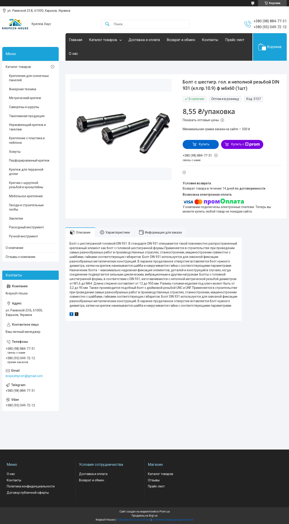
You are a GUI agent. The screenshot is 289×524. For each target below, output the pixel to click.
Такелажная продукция (26, 116)
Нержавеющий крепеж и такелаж (27, 127)
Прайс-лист (234, 40)
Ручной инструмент (23, 236)
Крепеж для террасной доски (26, 172)
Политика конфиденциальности (31, 486)
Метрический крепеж (25, 98)
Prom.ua (164, 511)
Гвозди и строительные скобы (26, 207)
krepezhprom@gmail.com (24, 376)
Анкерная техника (22, 89)
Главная (75, 40)
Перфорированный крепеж (29, 160)
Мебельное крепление (26, 196)
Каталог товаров (103, 40)
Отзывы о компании (20, 257)
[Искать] (107, 24)
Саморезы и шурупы (24, 107)
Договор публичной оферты (28, 492)
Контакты (210, 40)
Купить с (245, 144)
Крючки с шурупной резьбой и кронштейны (26, 185)
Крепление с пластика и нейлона (27, 140)
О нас (73, 53)
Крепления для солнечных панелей (29, 78)
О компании (14, 248)
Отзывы (154, 480)
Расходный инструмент (26, 227)
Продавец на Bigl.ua (145, 515)
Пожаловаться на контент (133, 519)
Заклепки (16, 218)
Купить (204, 144)
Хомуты (15, 151)
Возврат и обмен (181, 40)
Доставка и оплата (144, 40)
